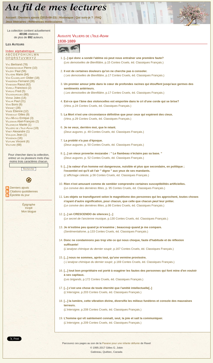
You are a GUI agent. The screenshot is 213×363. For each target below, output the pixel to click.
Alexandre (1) (18, 131)
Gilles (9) (17, 114)
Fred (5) (15, 91)
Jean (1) (16, 134)
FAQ (98, 17)
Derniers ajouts (17, 187)
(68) (14, 144)
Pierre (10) (21, 67)
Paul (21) (16, 101)
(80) (17, 94)
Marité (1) (18, 124)
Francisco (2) (18, 87)
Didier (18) (22, 77)
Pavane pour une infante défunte (121, 343)
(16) (14, 138)
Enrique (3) (20, 118)
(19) (22, 128)
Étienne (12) (17, 111)
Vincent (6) (17, 141)
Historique (66, 17)
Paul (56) (16, 71)
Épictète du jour (18, 195)
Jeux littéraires (16, 21)
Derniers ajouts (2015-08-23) (37, 17)
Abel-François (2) (22, 121)
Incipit (28, 208)
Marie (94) (17, 74)
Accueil (11, 17)
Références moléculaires (45, 21)
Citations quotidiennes (22, 191)
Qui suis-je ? (84, 17)
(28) (13, 107)
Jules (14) (16, 97)
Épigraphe (28, 204)
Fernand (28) (20, 81)
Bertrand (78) (17, 64)
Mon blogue (28, 211)
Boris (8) (14, 104)
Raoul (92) (18, 84)
